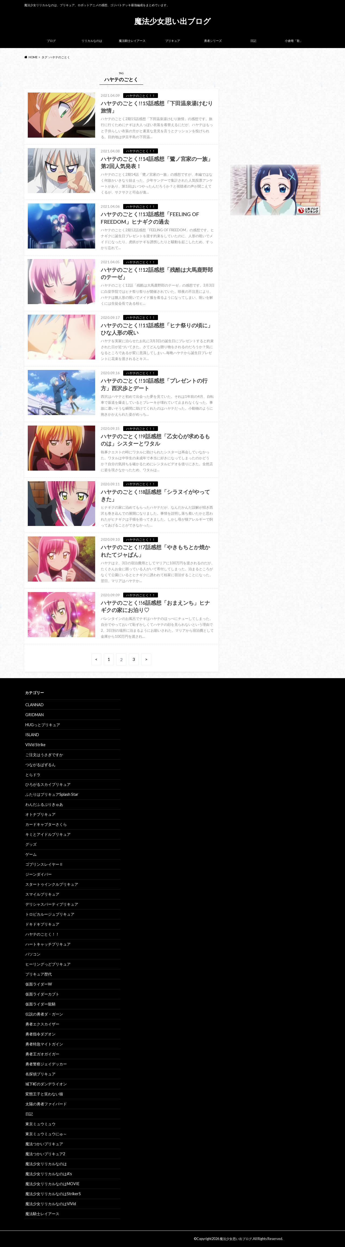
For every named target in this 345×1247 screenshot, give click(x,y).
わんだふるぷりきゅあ (44, 804)
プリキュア (172, 40)
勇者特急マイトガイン (44, 1044)
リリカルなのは (91, 40)
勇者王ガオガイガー (42, 1054)
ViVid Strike (35, 744)
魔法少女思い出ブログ (172, 21)
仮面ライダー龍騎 (40, 1004)
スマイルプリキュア (42, 894)
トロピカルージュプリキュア (49, 914)
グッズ (31, 844)
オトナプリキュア (40, 814)
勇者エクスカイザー (42, 1024)
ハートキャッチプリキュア (48, 944)
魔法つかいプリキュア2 (45, 1153)
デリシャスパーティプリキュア (51, 904)
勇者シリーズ (213, 40)
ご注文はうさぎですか (44, 754)
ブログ (51, 40)
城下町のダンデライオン (46, 1084)
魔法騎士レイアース (132, 40)
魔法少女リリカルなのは (46, 1163)
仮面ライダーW (38, 984)
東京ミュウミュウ (40, 1124)
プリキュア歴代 (38, 974)
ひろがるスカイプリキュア (48, 784)
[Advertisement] (275, 116)
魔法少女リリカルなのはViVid (50, 1203)
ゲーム (31, 854)
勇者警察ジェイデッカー (46, 1064)
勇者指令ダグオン (40, 1034)
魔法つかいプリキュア (44, 1143)
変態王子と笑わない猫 (44, 1094)
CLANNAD (34, 704)
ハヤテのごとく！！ (42, 934)
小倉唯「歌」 (294, 40)
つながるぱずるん (40, 764)
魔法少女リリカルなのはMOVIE (52, 1183)
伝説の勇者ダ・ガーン (44, 1014)
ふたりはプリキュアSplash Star (51, 794)
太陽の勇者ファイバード (46, 1104)
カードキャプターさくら (46, 824)
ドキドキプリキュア (42, 924)
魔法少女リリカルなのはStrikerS (53, 1193)
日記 (253, 40)
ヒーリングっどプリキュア (48, 964)
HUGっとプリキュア (42, 724)
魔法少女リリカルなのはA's (48, 1173)
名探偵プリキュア (40, 1074)
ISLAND (32, 734)
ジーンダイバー (38, 874)
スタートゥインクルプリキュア (51, 884)
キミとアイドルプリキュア (48, 834)
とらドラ (32, 774)
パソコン (32, 954)
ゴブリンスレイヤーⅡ (44, 864)
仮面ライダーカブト (42, 994)
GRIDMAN (34, 714)
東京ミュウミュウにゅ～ (46, 1134)
